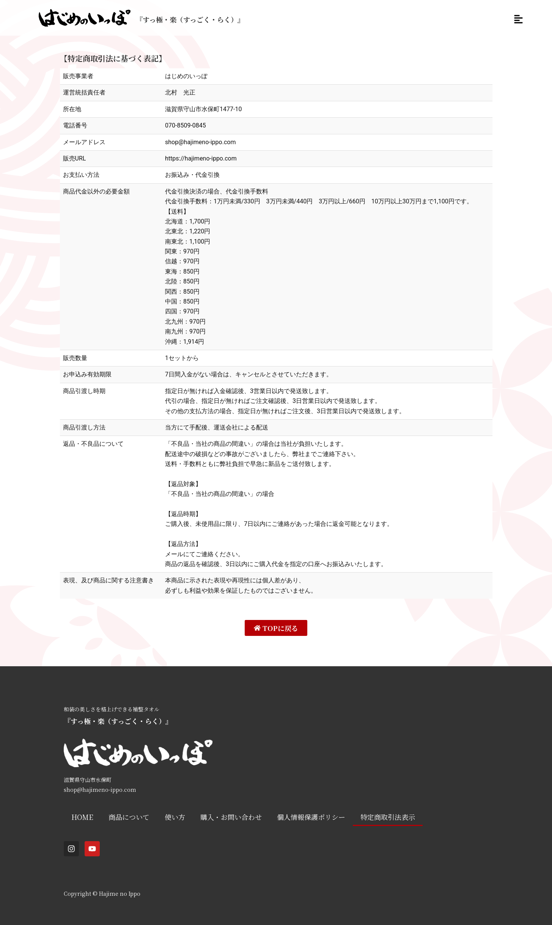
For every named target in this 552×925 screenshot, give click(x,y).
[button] (517, 19)
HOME (82, 817)
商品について (129, 817)
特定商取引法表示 (387, 817)
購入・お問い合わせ (231, 817)
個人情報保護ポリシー (311, 817)
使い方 (175, 817)
